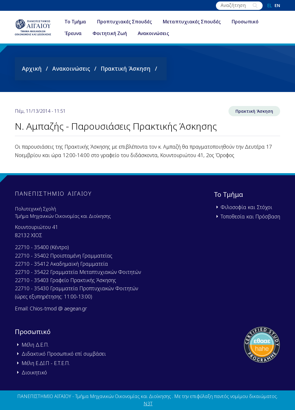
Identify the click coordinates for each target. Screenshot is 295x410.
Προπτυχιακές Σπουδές (124, 21)
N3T (148, 403)
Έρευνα (73, 33)
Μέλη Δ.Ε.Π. (35, 344)
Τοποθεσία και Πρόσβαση (250, 216)
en (277, 6)
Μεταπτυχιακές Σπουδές (192, 21)
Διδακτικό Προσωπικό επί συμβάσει (64, 353)
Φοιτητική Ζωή (109, 33)
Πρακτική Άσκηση (126, 68)
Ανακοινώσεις (153, 33)
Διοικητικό (34, 372)
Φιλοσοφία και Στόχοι (246, 207)
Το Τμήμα (75, 21)
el (269, 5)
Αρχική (32, 68)
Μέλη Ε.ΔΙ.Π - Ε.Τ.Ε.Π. (46, 362)
